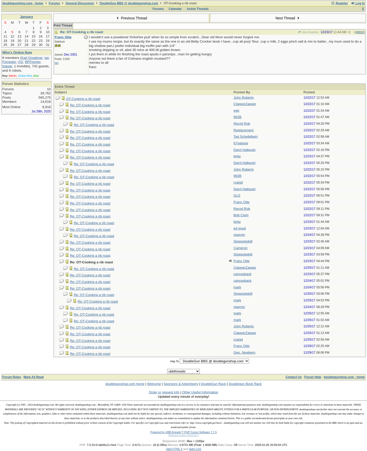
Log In (358, 3)
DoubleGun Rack (213, 384)
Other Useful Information (200, 392)
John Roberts (308, 32)
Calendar (175, 9)
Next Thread (288, 18)
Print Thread (63, 25)
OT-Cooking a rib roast (83, 99)
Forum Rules (11, 377)
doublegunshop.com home (124, 384)
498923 (360, 32)
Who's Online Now (17, 52)
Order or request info (164, 392)
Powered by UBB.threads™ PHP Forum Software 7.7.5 (183, 432)
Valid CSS (195, 448)
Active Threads (198, 9)
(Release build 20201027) (183, 435)
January (26, 17)
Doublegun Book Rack (245, 384)
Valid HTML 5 (174, 448)
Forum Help (312, 377)
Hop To (174, 361)
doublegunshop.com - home (22, 3)
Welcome (154, 384)
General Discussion (79, 3)
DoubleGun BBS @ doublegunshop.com (129, 3)
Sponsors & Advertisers (181, 384)
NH (56, 63)
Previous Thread (131, 18)
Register (339, 3)
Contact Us (293, 377)
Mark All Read (33, 377)
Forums (54, 3)
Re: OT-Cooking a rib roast (81, 32)
